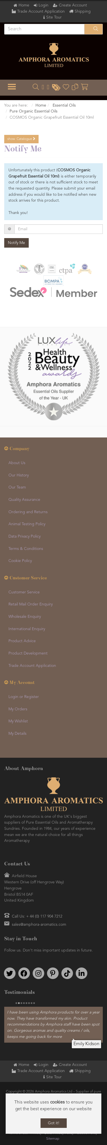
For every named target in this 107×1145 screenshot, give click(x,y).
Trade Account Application (41, 11)
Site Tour (54, 17)
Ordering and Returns (28, 512)
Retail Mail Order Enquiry (30, 604)
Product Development (28, 653)
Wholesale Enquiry (24, 617)
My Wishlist (18, 721)
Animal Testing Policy (26, 524)
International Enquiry (26, 629)
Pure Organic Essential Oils (33, 111)
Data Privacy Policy (24, 536)
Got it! (53, 1123)
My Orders (17, 709)
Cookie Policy (20, 561)
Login (43, 5)
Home (24, 5)
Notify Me (16, 243)
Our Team (17, 487)
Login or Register (23, 697)
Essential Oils (64, 105)
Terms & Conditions (25, 549)
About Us (16, 463)
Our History (18, 475)
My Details (17, 734)
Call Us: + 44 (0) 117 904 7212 (37, 916)
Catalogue (21, 139)
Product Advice (22, 641)
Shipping (83, 11)
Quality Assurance (24, 500)
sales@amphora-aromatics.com (39, 925)
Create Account (73, 5)
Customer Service (24, 592)
